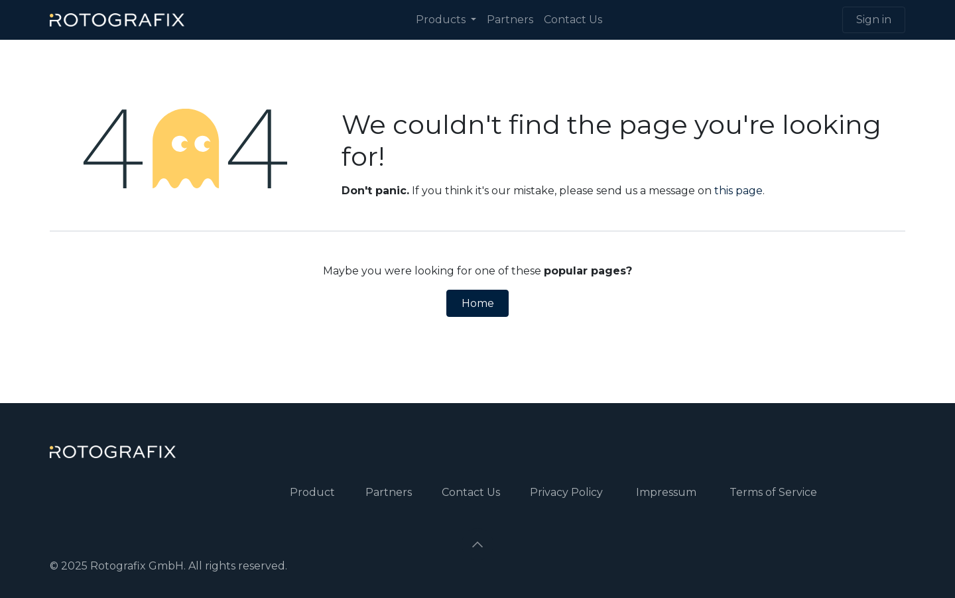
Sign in (873, 19)
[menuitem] (446, 20)
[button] (477, 544)
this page (738, 190)
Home (478, 303)
